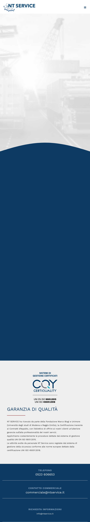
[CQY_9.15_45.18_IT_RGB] (45, 371)
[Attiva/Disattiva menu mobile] (85, 7)
